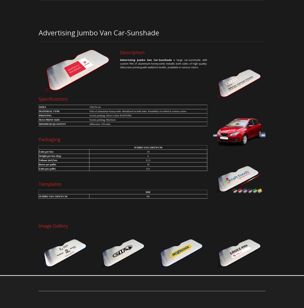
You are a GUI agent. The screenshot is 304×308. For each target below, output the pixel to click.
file (148, 196)
